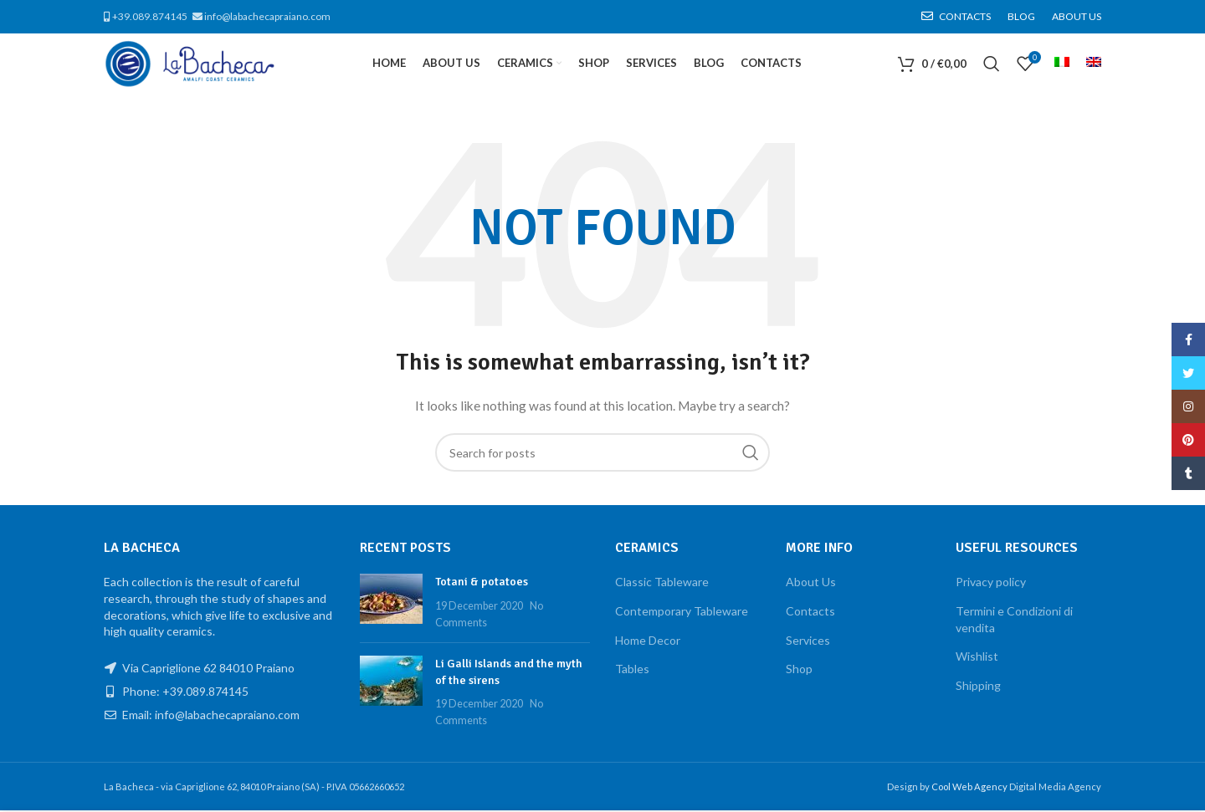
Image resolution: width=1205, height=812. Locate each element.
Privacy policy (991, 584)
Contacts (810, 613)
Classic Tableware (662, 584)
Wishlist (977, 658)
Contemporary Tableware (681, 613)
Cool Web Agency (970, 788)
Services (808, 642)
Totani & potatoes (481, 584)
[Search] (991, 65)
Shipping (978, 688)
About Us (811, 584)
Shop (799, 671)
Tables (632, 671)
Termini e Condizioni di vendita (1014, 621)
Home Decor (647, 642)
